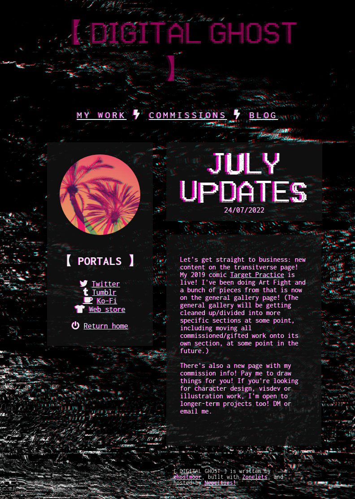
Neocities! (220, 483)
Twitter (106, 284)
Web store (107, 309)
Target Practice (257, 274)
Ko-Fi (107, 301)
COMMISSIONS (188, 115)
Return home (106, 326)
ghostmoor (187, 477)
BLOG (264, 115)
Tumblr (104, 292)
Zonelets (255, 477)
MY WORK (102, 115)
